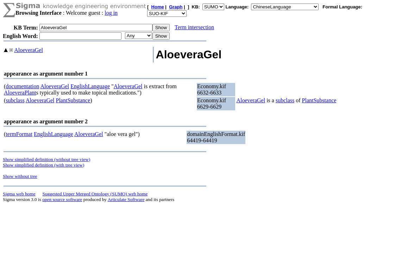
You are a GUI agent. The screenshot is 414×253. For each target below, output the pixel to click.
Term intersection (194, 27)
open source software (62, 199)
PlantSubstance (73, 100)
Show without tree (20, 176)
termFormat (19, 134)
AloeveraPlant (20, 93)
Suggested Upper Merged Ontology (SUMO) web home (95, 193)
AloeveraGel (28, 50)
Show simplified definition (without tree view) (46, 159)
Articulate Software (126, 199)
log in (111, 13)
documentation (22, 86)
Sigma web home (19, 193)
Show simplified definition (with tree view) (43, 165)
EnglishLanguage (90, 86)
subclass (15, 100)
